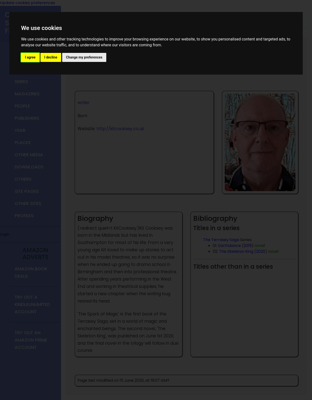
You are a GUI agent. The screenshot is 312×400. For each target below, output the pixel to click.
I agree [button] (30, 57)
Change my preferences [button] (84, 57)
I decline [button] (50, 57)
